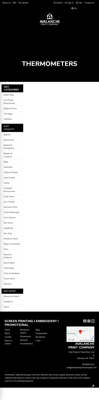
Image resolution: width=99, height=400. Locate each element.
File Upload (23, 3)
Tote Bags (8, 114)
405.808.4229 (88, 364)
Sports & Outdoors (8, 256)
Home (6, 307)
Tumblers (8, 119)
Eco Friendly (9, 202)
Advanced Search (11, 296)
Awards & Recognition (9, 146)
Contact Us (8, 301)
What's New (9, 95)
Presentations (26, 343)
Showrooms (25, 336)
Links (38, 340)
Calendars (8, 167)
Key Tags (8, 233)
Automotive (9, 140)
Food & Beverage (11, 212)
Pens (6, 249)
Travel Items (9, 278)
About (7, 333)
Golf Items (8, 223)
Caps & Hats (9, 177)
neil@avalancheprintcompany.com (82, 367)
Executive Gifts (10, 207)
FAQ (14, 3)
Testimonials (41, 333)
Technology (9, 268)
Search (58, 3)
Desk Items (9, 196)
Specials (24, 340)
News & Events (8, 342)
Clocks (7, 183)
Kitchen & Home (11, 238)
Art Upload (40, 337)
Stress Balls (9, 263)
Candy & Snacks (11, 172)
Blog (38, 330)
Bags (6, 162)
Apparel (7, 134)
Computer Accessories (9, 189)
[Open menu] (93, 30)
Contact (8, 337)
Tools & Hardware (12, 273)
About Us (6, 3)
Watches (7, 284)
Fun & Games (9, 217)
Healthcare (8, 228)
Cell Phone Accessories (9, 101)
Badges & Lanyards (8, 155)
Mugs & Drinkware (12, 244)
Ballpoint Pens (10, 108)
